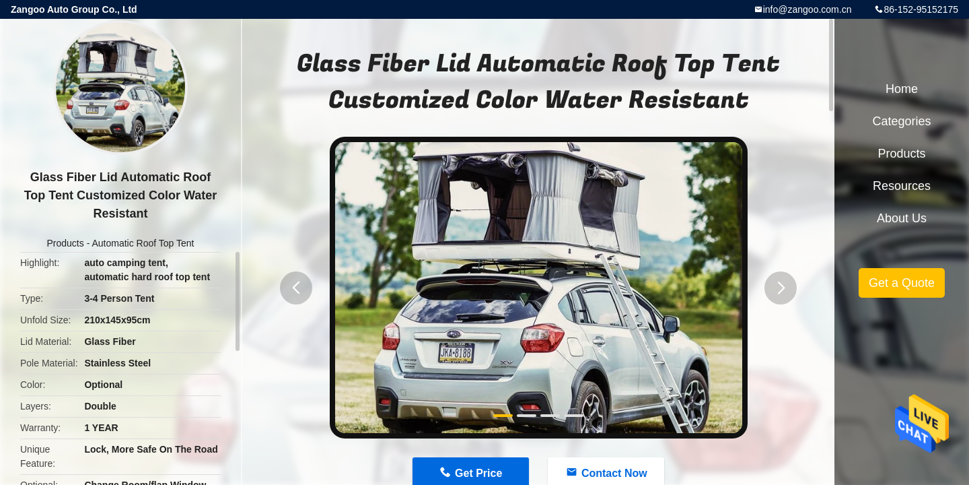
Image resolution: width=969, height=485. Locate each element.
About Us (902, 218)
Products (65, 243)
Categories (901, 121)
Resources (902, 186)
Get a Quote (902, 283)
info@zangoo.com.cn (807, 9)
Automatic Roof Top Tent (143, 243)
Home (902, 89)
